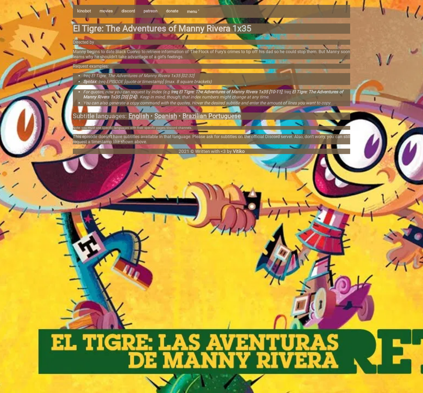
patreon (150, 11)
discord (128, 11)
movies (106, 11)
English (138, 116)
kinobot (84, 11)
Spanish (165, 116)
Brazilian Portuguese (211, 116)
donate (172, 11)
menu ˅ (193, 11)
